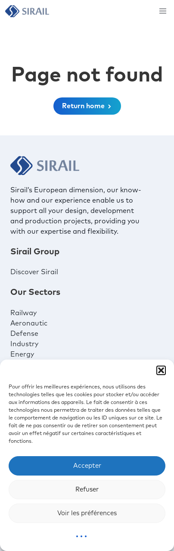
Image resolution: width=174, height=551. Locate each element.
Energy (22, 354)
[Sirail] (27, 11)
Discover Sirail (34, 272)
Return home (87, 106)
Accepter (87, 466)
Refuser (87, 489)
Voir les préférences (87, 513)
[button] (161, 370)
